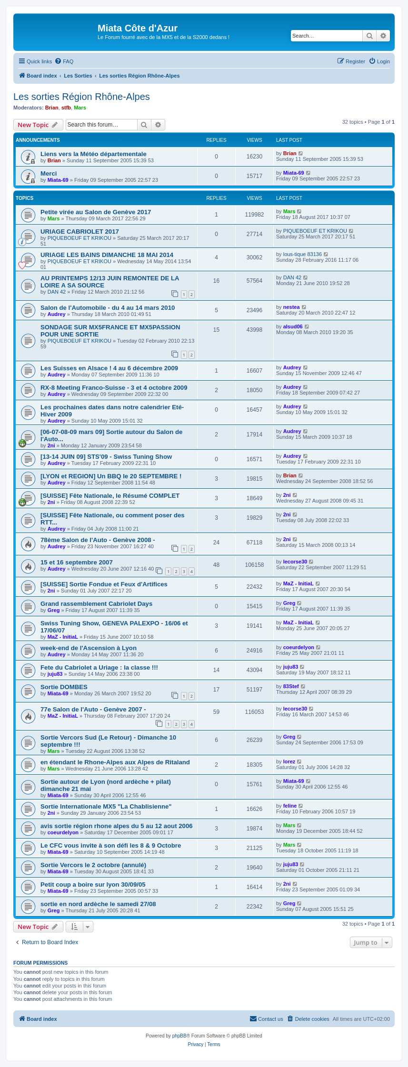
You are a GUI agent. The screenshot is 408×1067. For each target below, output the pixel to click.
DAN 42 (57, 292)
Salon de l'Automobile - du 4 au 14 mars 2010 (107, 307)
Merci (48, 173)
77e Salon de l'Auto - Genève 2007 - (93, 709)
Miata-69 (58, 180)
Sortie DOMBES (64, 687)
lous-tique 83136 (302, 254)
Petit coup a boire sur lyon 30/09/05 (93, 884)
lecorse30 (295, 561)
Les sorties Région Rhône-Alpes (81, 96)
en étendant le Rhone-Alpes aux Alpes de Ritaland (115, 762)
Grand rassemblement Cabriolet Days (96, 603)
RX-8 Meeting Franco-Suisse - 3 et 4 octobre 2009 (114, 387)
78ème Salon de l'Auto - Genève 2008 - (97, 539)
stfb (66, 107)
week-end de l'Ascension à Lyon (88, 648)
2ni (51, 445)
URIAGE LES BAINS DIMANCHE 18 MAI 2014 (106, 254)
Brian (52, 107)
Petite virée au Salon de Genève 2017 (95, 212)
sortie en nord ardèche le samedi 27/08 (98, 904)
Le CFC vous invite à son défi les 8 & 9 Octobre (110, 845)
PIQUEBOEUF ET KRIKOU (79, 238)
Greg (54, 610)
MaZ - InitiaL (298, 583)
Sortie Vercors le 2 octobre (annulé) (93, 865)
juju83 (55, 674)
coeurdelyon (298, 647)
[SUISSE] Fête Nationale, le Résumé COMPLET (109, 495)
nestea (291, 307)
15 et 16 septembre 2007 (76, 562)
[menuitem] (63, 61)
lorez (289, 761)
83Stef (291, 686)
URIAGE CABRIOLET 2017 (79, 231)
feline (290, 806)
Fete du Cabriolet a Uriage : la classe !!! (99, 667)
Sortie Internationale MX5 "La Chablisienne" (106, 806)
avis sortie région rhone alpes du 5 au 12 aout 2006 (116, 826)
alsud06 (293, 326)
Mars (80, 107)
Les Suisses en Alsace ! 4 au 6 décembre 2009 (109, 368)
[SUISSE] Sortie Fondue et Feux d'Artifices (104, 584)
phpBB (179, 1035)
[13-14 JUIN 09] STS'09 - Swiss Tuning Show (106, 456)
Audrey (57, 314)
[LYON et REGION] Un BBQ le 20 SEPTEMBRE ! (110, 476)
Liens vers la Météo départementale (93, 154)
